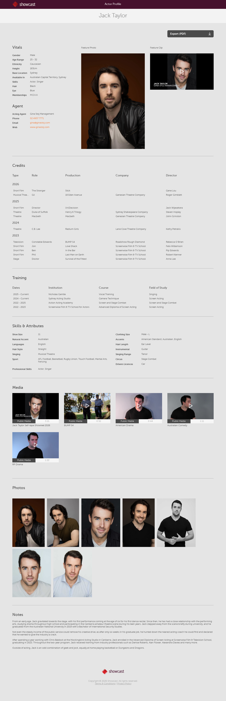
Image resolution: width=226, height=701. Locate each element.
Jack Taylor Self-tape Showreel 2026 (31, 425)
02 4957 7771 (37, 118)
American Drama (124, 425)
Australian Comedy (177, 425)
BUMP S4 (69, 425)
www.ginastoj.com (39, 127)
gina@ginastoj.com (40, 123)
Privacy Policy (124, 683)
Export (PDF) (178, 33)
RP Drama (17, 464)
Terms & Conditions (105, 683)
